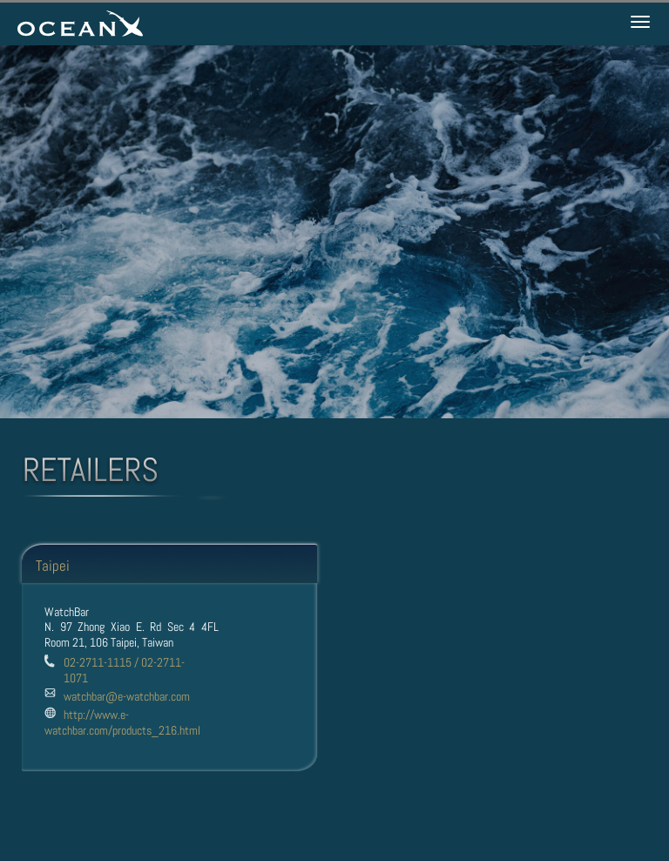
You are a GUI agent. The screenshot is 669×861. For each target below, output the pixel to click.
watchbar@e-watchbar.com (127, 696)
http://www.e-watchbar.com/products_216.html (122, 722)
